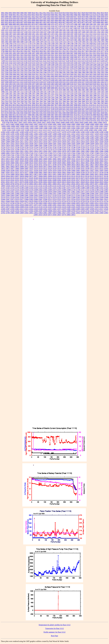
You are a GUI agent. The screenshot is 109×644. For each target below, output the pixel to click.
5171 (94, 63)
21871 (82, 192)
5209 (2, 67)
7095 (106, 90)
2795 (94, 49)
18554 (40, 163)
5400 (14, 74)
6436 (48, 84)
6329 (29, 82)
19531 (17, 172)
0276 (98, 15)
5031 (52, 55)
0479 (83, 17)
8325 (87, 111)
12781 (64, 149)
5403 (25, 74)
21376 (12, 188)
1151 (90, 26)
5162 (60, 63)
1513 (91, 34)
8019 (14, 105)
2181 (22, 47)
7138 (33, 92)
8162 (60, 107)
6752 (71, 86)
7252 (102, 93)
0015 (52, 13)
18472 (22, 163)
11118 (54, 130)
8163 (64, 107)
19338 (36, 170)
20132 (82, 176)
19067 (106, 167)
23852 (36, 213)
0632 (83, 18)
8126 (106, 105)
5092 (52, 59)
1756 (68, 42)
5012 (91, 53)
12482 (87, 138)
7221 (83, 93)
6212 (87, 78)
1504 (68, 34)
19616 (54, 172)
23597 (40, 211)
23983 (106, 213)
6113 (56, 78)
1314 (87, 30)
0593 (71, 18)
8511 (79, 115)
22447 (8, 199)
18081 (50, 159)
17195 (64, 153)
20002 (92, 174)
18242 (8, 161)
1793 (83, 43)
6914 (60, 88)
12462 (26, 138)
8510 (75, 115)
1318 (102, 30)
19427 (92, 170)
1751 (48, 42)
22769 (17, 203)
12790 (101, 149)
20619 (64, 182)
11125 (67, 130)
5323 (94, 70)
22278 (54, 197)
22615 (106, 199)
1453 (41, 34)
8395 (52, 113)
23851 (31, 213)
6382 (6, 84)
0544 (6, 18)
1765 (102, 42)
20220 (45, 178)
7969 (94, 103)
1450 (29, 34)
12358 (86, 130)
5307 (41, 70)
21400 (26, 188)
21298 (92, 186)
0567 (25, 18)
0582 (48, 18)
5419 (68, 74)
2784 (56, 49)
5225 (60, 67)
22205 (92, 195)
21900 (17, 193)
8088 (75, 105)
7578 (18, 99)
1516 (102, 34)
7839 (48, 103)
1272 (29, 30)
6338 (48, 82)
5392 (98, 72)
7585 (25, 99)
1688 (102, 40)
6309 (10, 82)
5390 (91, 72)
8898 (10, 117)
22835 (64, 203)
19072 (3, 168)
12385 (97, 132)
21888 (3, 193)
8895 (2, 117)
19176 (73, 168)
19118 (40, 168)
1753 (56, 42)
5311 (56, 70)
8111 (87, 105)
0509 (102, 17)
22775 (26, 203)
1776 (22, 43)
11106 (18, 130)
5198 (87, 65)
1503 (64, 34)
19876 (40, 174)
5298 (6, 70)
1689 (106, 40)
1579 (18, 38)
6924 (98, 88)
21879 (97, 192)
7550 (68, 97)
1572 (98, 36)
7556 (79, 97)
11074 (18, 128)
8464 (2, 115)
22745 (97, 201)
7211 (52, 93)
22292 (68, 197)
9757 (83, 120)
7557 (83, 97)
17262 (73, 153)
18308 (36, 161)
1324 (14, 32)
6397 (33, 84)
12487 (106, 138)
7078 (56, 90)
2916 (79, 51)
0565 (18, 18)
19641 (64, 172)
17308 (97, 153)
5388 (83, 72)
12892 (8, 153)
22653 (17, 201)
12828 (54, 151)
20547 (101, 180)
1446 (18, 34)
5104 (91, 59)
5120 (37, 61)
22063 (12, 195)
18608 (68, 163)
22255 (31, 197)
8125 (102, 105)
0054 (29, 15)
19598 (36, 172)
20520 (68, 180)
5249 (45, 68)
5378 (56, 72)
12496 (12, 140)
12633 (17, 143)
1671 (45, 40)
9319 (79, 118)
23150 (45, 207)
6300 (83, 80)
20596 (40, 182)
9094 (56, 117)
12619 (59, 142)
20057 (17, 176)
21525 (8, 190)
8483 (41, 115)
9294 (25, 118)
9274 (2, 118)
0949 (25, 24)
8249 (45, 111)
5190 (56, 65)
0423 (37, 17)
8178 (106, 107)
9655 (22, 120)
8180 (6, 109)
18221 (106, 159)
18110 (78, 159)
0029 (87, 13)
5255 (64, 68)
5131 (75, 61)
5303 (25, 70)
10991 (101, 124)
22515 (50, 199)
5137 (98, 61)
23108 (31, 207)
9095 (60, 117)
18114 (82, 159)
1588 (52, 38)
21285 (73, 186)
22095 (36, 195)
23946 (87, 213)
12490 (3, 140)
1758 (75, 42)
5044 (94, 55)
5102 (83, 59)
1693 (10, 42)
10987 (82, 124)
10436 (39, 122)
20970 (92, 184)
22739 (82, 201)
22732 (78, 201)
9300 (33, 118)
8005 (106, 103)
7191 (48, 93)
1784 (52, 43)
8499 (68, 115)
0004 (14, 13)
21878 (92, 192)
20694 (8, 184)
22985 (50, 205)
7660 (64, 101)
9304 (48, 118)
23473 (59, 209)
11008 (41, 126)
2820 (41, 51)
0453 (48, 17)
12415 (82, 134)
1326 (18, 32)
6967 (2, 90)
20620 (68, 182)
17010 (12, 153)
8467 (6, 115)
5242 (18, 68)
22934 (3, 205)
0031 (94, 13)
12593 (92, 140)
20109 (64, 176)
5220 (41, 67)
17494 (87, 155)
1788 (68, 43)
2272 (71, 47)
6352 (64, 82)
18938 (40, 167)
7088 (91, 90)
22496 (36, 199)
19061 (87, 167)
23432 (31, 209)
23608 (50, 211)
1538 (56, 36)
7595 (48, 99)
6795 (106, 86)
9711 (48, 120)
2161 (56, 45)
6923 (94, 88)
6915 (64, 88)
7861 (68, 103)
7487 (29, 97)
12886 (101, 151)
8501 (71, 115)
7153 (64, 92)
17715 (45, 157)
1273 (33, 30)
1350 (91, 32)
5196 (79, 65)
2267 (52, 47)
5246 (33, 68)
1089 (87, 24)
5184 (37, 65)
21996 (92, 193)
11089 (50, 128)
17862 (68, 157)
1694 (14, 42)
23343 (97, 207)
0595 (79, 18)
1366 (6, 34)
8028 (22, 105)
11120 (58, 130)
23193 (59, 207)
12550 (54, 140)
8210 (94, 109)
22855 (78, 203)
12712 (82, 145)
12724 (3, 147)
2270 (64, 47)
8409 (71, 113)
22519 (54, 199)
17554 (8, 157)
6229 (22, 80)
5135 (90, 61)
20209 (40, 178)
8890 (106, 115)
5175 (2, 65)
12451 (82, 136)
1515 (98, 34)
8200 (60, 109)
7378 (56, 95)
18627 (73, 163)
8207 (83, 109)
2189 (41, 47)
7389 (71, 95)
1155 (105, 26)
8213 (106, 109)
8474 (18, 115)
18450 (8, 163)
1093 (102, 24)
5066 (64, 57)
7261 (18, 95)
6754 (79, 86)
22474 (17, 199)
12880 (73, 151)
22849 (73, 203)
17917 (82, 157)
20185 (31, 178)
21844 (54, 192)
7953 (83, 103)
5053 (22, 57)
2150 (18, 45)
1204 (105, 28)
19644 (68, 172)
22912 (97, 203)
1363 (102, 32)
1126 (52, 26)
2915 (75, 51)
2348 (33, 49)
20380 (40, 180)
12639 (45, 143)
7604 (79, 99)
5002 (52, 53)
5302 (22, 70)
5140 (2, 63)
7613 (2, 101)
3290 (45, 53)
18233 (3, 161)
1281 (64, 30)
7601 (71, 99)
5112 (10, 61)
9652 (18, 120)
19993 (78, 174)
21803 (106, 190)
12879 (68, 151)
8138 (18, 107)
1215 (6, 30)
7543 (52, 97)
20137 (101, 176)
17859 (64, 157)
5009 (79, 53)
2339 (106, 47)
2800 (6, 51)
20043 (3, 176)
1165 (37, 28)
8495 (56, 115)
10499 (40, 124)
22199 (87, 195)
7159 (87, 92)
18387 (92, 161)
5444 (6, 76)
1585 (41, 38)
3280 (6, 53)
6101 (45, 78)
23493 (82, 209)
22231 (8, 197)
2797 (102, 49)
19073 (8, 168)
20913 (64, 184)
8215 (6, 111)
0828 (94, 20)
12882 (82, 151)
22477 (22, 199)
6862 (2, 88)
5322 (91, 70)
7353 (48, 95)
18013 (3, 159)
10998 (22, 126)
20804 (31, 184)
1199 (86, 28)
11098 (87, 128)
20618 (59, 182)
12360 (91, 130)
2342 (10, 49)
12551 (59, 140)
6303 (94, 80)
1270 (22, 30)
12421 (3, 136)
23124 (36, 207)
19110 (36, 168)
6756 (87, 86)
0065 (71, 15)
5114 (18, 61)
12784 (78, 149)
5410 (33, 74)
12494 (8, 140)
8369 (98, 111)
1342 (64, 32)
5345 (41, 72)
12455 (101, 136)
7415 (102, 95)
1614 (56, 38)
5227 (68, 67)
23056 (92, 205)
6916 (68, 88)
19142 (59, 168)
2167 (79, 45)
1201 (94, 28)
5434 (106, 74)
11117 (49, 130)
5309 (48, 70)
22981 (45, 205)
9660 (33, 120)
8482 (37, 115)
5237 (106, 67)
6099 (41, 78)
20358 (26, 180)
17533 (97, 155)
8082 (64, 105)
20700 (12, 184)
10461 (91, 122)
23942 (78, 213)
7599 (64, 99)
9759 (91, 120)
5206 (98, 65)
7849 (56, 103)
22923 (106, 203)
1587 (48, 38)
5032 (56, 55)
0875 (83, 22)
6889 (52, 88)
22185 (78, 195)
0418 (18, 17)
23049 (78, 205)
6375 (106, 82)
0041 (14, 15)
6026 (106, 76)
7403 (87, 95)
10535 (45, 124)
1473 (52, 34)
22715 (50, 201)
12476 (59, 138)
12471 (40, 138)
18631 (78, 163)
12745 (64, 147)
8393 (45, 113)
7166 (106, 92)
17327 (106, 153)
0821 (75, 20)
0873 (75, 22)
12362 (100, 130)
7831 (41, 103)
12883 (87, 151)
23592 (31, 211)
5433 (102, 74)
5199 (91, 65)
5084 (22, 59)
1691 (2, 42)
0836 (18, 22)
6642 (29, 86)
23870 (54, 213)
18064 (36, 159)
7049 (25, 90)
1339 (52, 32)
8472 (14, 115)
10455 (72, 122)
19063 (92, 167)
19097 (26, 168)
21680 (64, 190)
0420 (25, 17)
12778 (50, 149)
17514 (92, 155)
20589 (31, 182)
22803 (40, 203)
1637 (18, 40)
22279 (59, 197)
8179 (2, 109)
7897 (71, 103)
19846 (26, 174)
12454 (97, 136)
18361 (68, 161)
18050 (26, 159)
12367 (17, 132)
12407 (50, 134)
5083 (18, 59)
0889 (14, 24)
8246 (41, 111)
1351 (94, 32)
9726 (52, 120)
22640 (8, 201)
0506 (91, 17)
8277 (64, 111)
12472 (45, 138)
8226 (25, 111)
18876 (17, 167)
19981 (73, 174)
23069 (101, 205)
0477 (75, 17)
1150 (86, 26)
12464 (31, 138)
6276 (37, 80)
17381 (26, 155)
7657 (60, 101)
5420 (71, 74)
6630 (94, 84)
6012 (71, 76)
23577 (26, 211)
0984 (41, 24)
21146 (45, 186)
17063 (17, 153)
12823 (31, 151)
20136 (96, 176)
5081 (10, 59)
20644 (97, 182)
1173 (67, 28)
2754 (41, 49)
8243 (37, 111)
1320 (106, 30)
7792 (29, 103)
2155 (37, 45)
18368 (73, 161)
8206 (79, 109)
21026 (8, 186)
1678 (68, 40)
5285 (98, 68)
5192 (64, 65)
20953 (82, 184)
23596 (36, 211)
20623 (73, 182)
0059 (48, 15)
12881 (78, 151)
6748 (56, 86)
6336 (41, 82)
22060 (8, 195)
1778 (29, 43)
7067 (41, 90)
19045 (78, 167)
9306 (56, 118)
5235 (98, 67)
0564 (14, 18)
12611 (22, 142)
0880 (98, 22)
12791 (106, 149)
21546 (22, 190)
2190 (45, 47)
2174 (106, 45)
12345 (77, 130)
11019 (64, 126)
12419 (101, 134)
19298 (12, 170)
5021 (18, 55)
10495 (31, 124)
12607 (3, 142)
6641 (25, 86)
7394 (75, 95)
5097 (68, 59)
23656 (64, 211)
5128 (67, 61)
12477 (64, 138)
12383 (87, 132)
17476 (82, 155)
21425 (36, 188)
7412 (98, 95)
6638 (14, 86)
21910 (31, 193)
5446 (14, 76)
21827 (31, 192)
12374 (50, 132)
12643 (64, 143)
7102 (10, 92)
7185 (25, 93)
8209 (91, 109)
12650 (97, 143)
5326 (106, 70)
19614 (50, 172)
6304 (98, 80)
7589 (37, 99)
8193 (37, 109)
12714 (87, 145)
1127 (56, 26)
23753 (101, 211)
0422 (33, 17)
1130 (67, 26)
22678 (31, 201)
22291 (64, 197)
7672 (91, 101)
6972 (14, 90)
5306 (37, 70)
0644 (106, 18)
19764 (8, 174)
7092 (102, 90)
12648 (87, 143)
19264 (106, 168)
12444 (50, 136)
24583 (54, 215)
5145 (22, 63)
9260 (94, 117)
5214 (22, 67)
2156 (41, 45)
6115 (60, 78)
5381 (64, 72)
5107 (102, 59)
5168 (83, 63)
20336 (8, 180)
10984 (68, 124)
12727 (12, 147)
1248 (14, 30)
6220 (98, 78)
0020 (68, 13)
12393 (8, 134)
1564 (68, 36)
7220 (79, 93)
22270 (45, 197)
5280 (79, 68)
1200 (90, 28)
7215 (68, 93)
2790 (79, 49)
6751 (68, 86)
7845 (52, 103)
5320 (83, 70)
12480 (78, 138)
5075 (94, 57)
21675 (59, 190)
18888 (22, 167)
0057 (41, 15)
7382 (64, 95)
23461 (54, 209)
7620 (22, 101)
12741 (50, 147)
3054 (91, 51)
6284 (68, 80)
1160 (18, 28)
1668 (33, 40)
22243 (22, 197)
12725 (8, 147)
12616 (45, 142)
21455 (54, 188)
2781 (45, 49)
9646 (10, 120)
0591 (64, 18)
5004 (60, 53)
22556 (82, 199)
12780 (59, 149)
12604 (97, 140)
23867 (50, 213)
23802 (12, 213)
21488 (82, 188)
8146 (41, 107)
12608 (8, 142)
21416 (31, 188)
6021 (87, 76)
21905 (26, 193)
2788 (71, 49)
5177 (10, 65)
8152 (52, 107)
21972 (68, 193)
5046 (102, 55)
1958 (91, 43)
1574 (106, 36)
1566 (75, 36)
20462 (50, 180)
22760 (12, 203)
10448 (62, 122)
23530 (3, 211)
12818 (8, 151)
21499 (97, 188)
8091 (79, 105)
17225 (68, 153)
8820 (98, 115)
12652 (106, 143)
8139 (22, 107)
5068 (71, 57)
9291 (18, 118)
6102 (49, 78)
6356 (79, 82)
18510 (31, 163)
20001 (87, 174)
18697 (3, 165)
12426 (17, 136)
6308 (6, 82)
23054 (87, 205)
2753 (37, 49)
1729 (25, 42)
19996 (82, 174)
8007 (3, 105)
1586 (45, 38)
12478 (68, 138)
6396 (29, 84)
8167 (79, 107)
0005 (18, 13)
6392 (18, 84)
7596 (52, 99)
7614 (6, 101)
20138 (106, 176)
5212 (14, 67)
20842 (45, 184)
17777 (59, 157)
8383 (22, 113)
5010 (83, 53)
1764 (98, 42)
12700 (50, 145)
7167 (2, 93)
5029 (45, 55)
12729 (22, 147)
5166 (75, 63)
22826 (54, 203)
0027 (79, 13)
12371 (36, 132)
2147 (6, 45)
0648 (10, 20)
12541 (31, 140)
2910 (56, 51)
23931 (68, 213)
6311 (18, 82)
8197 (48, 109)
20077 (36, 176)
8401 (60, 113)
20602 (45, 182)
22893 (92, 203)
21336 (106, 186)
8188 (25, 109)
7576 (14, 99)
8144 (33, 107)
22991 (54, 205)
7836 (45, 103)
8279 (68, 111)
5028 (41, 55)
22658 (22, 201)
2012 (94, 43)
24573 (50, 215)
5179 (18, 65)
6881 (25, 88)
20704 (17, 184)
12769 (22, 149)
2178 (10, 47)
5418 (64, 74)
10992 (106, 124)
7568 (106, 97)
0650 (18, 20)
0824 (87, 20)
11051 (73, 126)
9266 (106, 117)
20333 (3, 180)
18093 (59, 159)
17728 (50, 157)
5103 (87, 59)
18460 (12, 163)
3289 (41, 53)
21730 (78, 190)
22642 (12, 201)
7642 (41, 101)
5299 (10, 70)
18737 (22, 165)
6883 (33, 88)
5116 (25, 61)
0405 (2, 17)
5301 (18, 70)
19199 (87, 168)
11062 (101, 126)
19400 (73, 170)
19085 (17, 168)
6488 (68, 84)
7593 (41, 99)
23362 (106, 207)
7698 (2, 103)
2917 (83, 51)
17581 (12, 157)
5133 (83, 61)
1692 (6, 42)
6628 (87, 84)
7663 (71, 101)
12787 (92, 149)
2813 (14, 51)
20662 (106, 182)
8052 (37, 105)
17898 (78, 157)
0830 (102, 20)
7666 (79, 101)
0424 (41, 17)
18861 (3, 167)
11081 (27, 128)
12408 (54, 134)
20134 (87, 176)
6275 (33, 80)
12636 (31, 143)
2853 (48, 51)
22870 (82, 203)
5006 (68, 53)
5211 (10, 67)
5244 (25, 68)
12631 (8, 143)
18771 (50, 165)
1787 (64, 43)
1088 (83, 24)
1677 (64, 40)
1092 (98, 24)
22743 (92, 201)
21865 (78, 192)
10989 (92, 124)
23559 (22, 211)
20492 (59, 180)
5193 (68, 65)
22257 (36, 197)
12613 (31, 142)
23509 (92, 209)
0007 (25, 13)
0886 (2, 24)
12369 (26, 132)
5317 (71, 70)
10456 (77, 122)
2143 (98, 43)
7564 (98, 97)
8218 (18, 111)
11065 (4, 128)
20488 (54, 180)
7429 (10, 97)
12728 (17, 147)
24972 (73, 215)
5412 (41, 74)
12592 (87, 140)
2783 (52, 49)
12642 (59, 143)
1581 (25, 38)
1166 (41, 28)
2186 (29, 47)
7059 (33, 90)
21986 (87, 193)
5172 (98, 63)
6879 (22, 88)
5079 (2, 59)
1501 (56, 34)
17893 (73, 157)
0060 (52, 15)
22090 (31, 195)
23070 (106, 205)
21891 (12, 193)
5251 (52, 68)
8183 (14, 109)
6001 (48, 76)
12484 (97, 138)
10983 (64, 124)
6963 (106, 88)
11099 (91, 128)
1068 (48, 24)
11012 (45, 126)
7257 (6, 95)
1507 (71, 34)
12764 (8, 149)
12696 (45, 145)
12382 (82, 132)
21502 (106, 188)
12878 (64, 151)
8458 (102, 113)
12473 (50, 138)
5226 (64, 67)
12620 (64, 142)
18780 (54, 165)
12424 (12, 136)
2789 (75, 49)
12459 (12, 138)
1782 (45, 43)
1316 (94, 30)
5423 (83, 74)
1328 (25, 32)
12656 (17, 145)
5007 (71, 53)
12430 (31, 136)
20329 (106, 178)
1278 (52, 30)
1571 (94, 36)
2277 (91, 47)
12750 (82, 147)
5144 (18, 63)
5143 (14, 63)
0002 (6, 13)
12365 (8, 132)
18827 (92, 165)
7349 (41, 95)
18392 (97, 161)
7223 (91, 93)
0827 (91, 20)
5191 (60, 65)
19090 (22, 168)
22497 (40, 199)
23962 (97, 213)
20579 (22, 182)
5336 (33, 72)
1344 (68, 32)
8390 (33, 113)
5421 (75, 74)
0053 (25, 15)
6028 (6, 78)
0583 (52, 18)
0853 (48, 22)
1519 (6, 36)
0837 (22, 22)
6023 (94, 76)
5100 (75, 59)
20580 (26, 182)
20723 (22, 184)
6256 (29, 80)
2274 (79, 47)
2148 (10, 45)
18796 (64, 165)
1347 (79, 32)
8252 (48, 111)
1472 (48, 34)
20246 (64, 178)
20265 (73, 178)
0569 (33, 18)
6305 (102, 80)
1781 (41, 43)
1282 (68, 30)
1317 (98, 30)
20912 (59, 184)
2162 (60, 45)
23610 (54, 211)
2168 (83, 45)
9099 (68, 117)
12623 (78, 142)
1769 (10, 43)
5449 (25, 76)
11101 (101, 128)
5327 (2, 72)
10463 (95, 122)
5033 (60, 55)
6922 (91, 88)
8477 (25, 115)
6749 (60, 86)
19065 (97, 167)
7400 (83, 95)
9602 (87, 118)
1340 (56, 32)
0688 (33, 20)
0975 (37, 24)
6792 (94, 86)
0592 (68, 18)
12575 (82, 140)
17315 (101, 153)
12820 (17, 151)
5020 (14, 55)
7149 (48, 92)
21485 (78, 188)
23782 (3, 213)
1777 (25, 43)
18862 (8, 167)
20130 (78, 176)
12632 (12, 143)
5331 (18, 72)
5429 (98, 74)
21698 (68, 190)
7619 (18, 101)
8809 (94, 115)
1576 (6, 38)
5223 (52, 67)
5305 (33, 70)
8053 (41, 105)
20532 (87, 180)
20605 (54, 182)
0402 (102, 15)
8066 (49, 105)
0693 (52, 20)
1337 (45, 32)
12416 (87, 134)
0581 (45, 18)
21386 (22, 188)
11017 (55, 126)
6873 (10, 88)
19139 (54, 168)
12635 (26, 143)
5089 (41, 59)
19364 (59, 170)
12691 (40, 145)
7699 (6, 103)
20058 (22, 176)
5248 (41, 68)
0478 (79, 17)
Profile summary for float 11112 (54, 632)
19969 (59, 174)
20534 (92, 180)
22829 (59, 203)
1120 (29, 26)
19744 (101, 172)
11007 (36, 126)
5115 (22, 61)
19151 (64, 168)
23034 (68, 205)
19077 (12, 168)
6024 (98, 76)
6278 (45, 80)
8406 (64, 113)
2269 (60, 47)
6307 (2, 82)
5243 (22, 68)
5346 (45, 72)
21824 (26, 192)
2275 (83, 47)
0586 (56, 18)
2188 (37, 47)
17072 (22, 153)
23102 (26, 207)
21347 (3, 188)
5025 (29, 55)
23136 (40, 207)
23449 (40, 209)
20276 (87, 178)
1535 (45, 36)
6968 (6, 90)
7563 (94, 97)
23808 (17, 213)
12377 (59, 132)
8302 (83, 111)
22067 (17, 195)
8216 (10, 111)
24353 (40, 215)
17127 (36, 153)
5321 (87, 70)
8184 (18, 109)
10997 (17, 126)
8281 (71, 111)
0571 (41, 18)
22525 (59, 199)
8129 (6, 107)
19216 (96, 168)
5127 (63, 61)
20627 (78, 182)
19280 (3, 170)
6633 (106, 84)
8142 (25, 107)
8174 (94, 107)
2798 (106, 49)
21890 (8, 193)
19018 (68, 167)
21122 (31, 186)
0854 (52, 22)
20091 (45, 176)
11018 (59, 126)
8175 (98, 107)
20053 (12, 176)
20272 (82, 178)
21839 (50, 192)
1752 (52, 42)
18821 (82, 165)
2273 (75, 47)
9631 (94, 118)
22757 (8, 203)
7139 (37, 92)
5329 (10, 72)
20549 (106, 180)
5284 (94, 68)
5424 (87, 74)
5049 (6, 57)
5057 (33, 57)
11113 (45, 130)
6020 (83, 76)
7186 (29, 93)
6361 (98, 82)
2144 (102, 43)
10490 (22, 124)
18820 (78, 165)
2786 (64, 49)
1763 (94, 42)
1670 (41, 40)
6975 (18, 90)
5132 (79, 61)
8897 (6, 117)
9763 (102, 120)
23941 (73, 213)
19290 (8, 170)
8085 (68, 105)
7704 (14, 103)
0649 (14, 20)
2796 (98, 49)
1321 (2, 32)
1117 (18, 26)
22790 (36, 203)
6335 (37, 82)
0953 (29, 24)
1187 (71, 28)
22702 (40, 201)
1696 (22, 42)
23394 (12, 209)
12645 (73, 143)
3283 (18, 53)
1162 (26, 28)
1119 (26, 26)
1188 (75, 28)
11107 (22, 130)
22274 (50, 197)
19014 (59, 167)
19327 (31, 170)
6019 (79, 76)
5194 (71, 65)
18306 (31, 161)
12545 (45, 140)
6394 (25, 84)
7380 (60, 95)
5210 (6, 67)
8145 (37, 107)
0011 (37, 13)
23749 (97, 211)
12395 (12, 134)
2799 (2, 51)
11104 (9, 130)
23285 (73, 207)
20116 (73, 176)
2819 (37, 51)
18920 (31, 167)
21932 (40, 193)
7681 (98, 101)
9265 (102, 117)
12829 (59, 151)
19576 (22, 172)
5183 (33, 65)
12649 (92, 143)
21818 (22, 192)
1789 (71, 43)
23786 (8, 213)
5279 (75, 68)
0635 (87, 18)
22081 (26, 195)
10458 (81, 122)
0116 (91, 15)
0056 (37, 15)
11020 (68, 126)
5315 (64, 70)
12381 (78, 132)
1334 (33, 32)
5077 (102, 57)
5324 (98, 70)
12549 (50, 140)
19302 (17, 170)
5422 (79, 74)
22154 (59, 195)
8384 (25, 113)
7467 (25, 97)
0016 (56, 13)
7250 (94, 93)
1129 (63, 26)
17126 (31, 153)
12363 (105, 130)
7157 (79, 92)
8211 (98, 109)
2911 (60, 51)
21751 (82, 190)
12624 (82, 142)
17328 (3, 155)
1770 (14, 43)
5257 (68, 68)
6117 (64, 78)
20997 (3, 186)
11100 (96, 128)
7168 (6, 93)
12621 (68, 142)
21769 (92, 190)
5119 (33, 61)
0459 (71, 17)
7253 (106, 93)
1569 (87, 36)
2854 (52, 51)
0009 (29, 13)
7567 (102, 97)
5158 (45, 63)
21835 (40, 192)
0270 (94, 15)
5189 (52, 65)
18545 (36, 163)
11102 (105, 128)
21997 (97, 193)
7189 (41, 93)
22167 (64, 195)
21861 (73, 192)
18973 (45, 167)
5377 (52, 72)
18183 (101, 159)
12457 (3, 138)
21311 (101, 186)
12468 (36, 138)
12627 (97, 142)
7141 (45, 92)
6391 (14, 84)
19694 (78, 172)
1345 (71, 32)
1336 (41, 32)
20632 (87, 182)
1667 (29, 40)
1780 (37, 43)
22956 (17, 205)
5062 (48, 57)
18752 (31, 165)
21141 (36, 186)
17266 (78, 153)
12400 (26, 134)
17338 (8, 155)
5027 (37, 55)
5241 (14, 68)
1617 (68, 38)
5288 (106, 68)
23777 (106, 211)
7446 (18, 97)
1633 (6, 40)
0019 (64, 13)
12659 (31, 145)
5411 (37, 74)
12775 (40, 149)
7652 (56, 101)
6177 (79, 78)
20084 (40, 176)
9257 (91, 117)
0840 (29, 22)
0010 (33, 13)
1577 (10, 38)
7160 (91, 92)
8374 (106, 111)
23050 (82, 205)
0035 (2, 15)
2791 (83, 49)
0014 (48, 13)
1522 (18, 36)
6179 (83, 78)
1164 (33, 28)
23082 (12, 207)
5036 (71, 55)
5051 (14, 57)
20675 (3, 184)
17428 (50, 155)
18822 (87, 165)
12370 (31, 132)
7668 (83, 101)
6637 (10, 86)
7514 (37, 97)
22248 (26, 197)
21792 (101, 190)
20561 (3, 182)
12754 (97, 147)
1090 (91, 24)
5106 (98, 59)
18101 (73, 159)
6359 (91, 82)
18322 (50, 161)
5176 (6, 65)
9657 (25, 120)
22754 (106, 201)
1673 (52, 40)
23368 (3, 209)
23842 (26, 213)
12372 (40, 132)
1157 (7, 28)
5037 (75, 55)
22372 (82, 197)
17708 (40, 157)
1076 (60, 24)
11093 (68, 128)
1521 (14, 36)
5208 (106, 65)
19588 (31, 172)
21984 (82, 193)
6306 (106, 80)
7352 (45, 95)
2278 (94, 47)
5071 (79, 57)
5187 (45, 65)
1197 (78, 28)
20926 (73, 184)
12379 (68, 132)
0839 (25, 22)
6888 (48, 88)
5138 (102, 61)
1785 (56, 43)
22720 (54, 201)
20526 (73, 180)
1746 (29, 42)
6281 (56, 80)
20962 (87, 184)
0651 (22, 20)
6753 (75, 86)
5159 (48, 63)
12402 (36, 134)
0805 (60, 20)
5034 (64, 55)
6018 (75, 76)
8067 (52, 105)
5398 (6, 74)
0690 (41, 20)
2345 (22, 49)
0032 (98, 13)
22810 (50, 203)
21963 (64, 193)
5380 (60, 72)
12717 (97, 145)
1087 (79, 24)
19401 (78, 170)
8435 (79, 113)
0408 (14, 17)
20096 (50, 176)
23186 (54, 207)
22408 (92, 197)
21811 (12, 192)
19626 (59, 172)
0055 (33, 15)
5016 (106, 53)
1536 (48, 36)
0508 (98, 17)
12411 (68, 134)
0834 (10, 22)
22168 (68, 195)
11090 (54, 128)
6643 (33, 86)
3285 (25, 53)
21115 (26, 186)
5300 (14, 70)
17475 (78, 155)
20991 (106, 184)
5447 (18, 76)
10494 (26, 124)
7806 (33, 103)
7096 (3, 92)
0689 (37, 20)
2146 (2, 45)
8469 (10, 115)
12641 (54, 143)
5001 (48, 53)
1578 (14, 38)
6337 (45, 82)
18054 (31, 159)
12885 (97, 151)
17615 (26, 157)
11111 (36, 130)
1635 (14, 40)
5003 (56, 53)
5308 (45, 70)
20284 (92, 178)
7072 (45, 90)
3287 (33, 53)
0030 (91, 13)
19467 (3, 172)
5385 (75, 72)
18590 (54, 163)
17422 (45, 155)
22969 (26, 205)
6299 (79, 80)
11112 (40, 130)
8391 (37, 113)
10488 (17, 124)
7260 (14, 95)
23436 (36, 209)
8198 (52, 109)
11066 (8, 128)
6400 (37, 84)
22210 (97, 195)
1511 (83, 34)
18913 (26, 167)
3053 (87, 51)
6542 (79, 84)
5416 (56, 74)
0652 (25, 20)
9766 (7, 122)
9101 (71, 117)
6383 (10, 84)
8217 (14, 111)
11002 (27, 126)
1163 (30, 28)
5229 (75, 67)
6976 (22, 90)
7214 (64, 93)
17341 (12, 155)
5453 (41, 76)
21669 (50, 190)
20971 (97, 184)
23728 (82, 211)
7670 (87, 101)
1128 (60, 26)
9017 (29, 117)
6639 (18, 86)
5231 (83, 67)
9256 (87, 117)
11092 (64, 128)
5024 (25, 55)
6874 (14, 88)
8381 (14, 113)
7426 (6, 97)
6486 (64, 84)
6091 (10, 78)
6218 (91, 78)
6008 (60, 76)
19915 (50, 174)
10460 (86, 122)
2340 (2, 49)
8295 (79, 111)
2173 (102, 45)
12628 (101, 142)
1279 (56, 30)
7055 (29, 90)
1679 (71, 40)
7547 (60, 97)
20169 (22, 178)
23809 (22, 213)
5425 (91, 74)
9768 (11, 122)
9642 (2, 120)
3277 (102, 51)
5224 (56, 67)
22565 (87, 199)
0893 (18, 24)
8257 (60, 111)
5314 (60, 70)
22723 (59, 201)
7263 (25, 95)
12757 (106, 147)
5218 (37, 67)
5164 (68, 63)
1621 (79, 38)
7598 (60, 99)
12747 (68, 147)
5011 (87, 53)
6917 (71, 88)
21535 (17, 190)
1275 (41, 30)
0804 (56, 20)
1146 (71, 26)
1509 (75, 34)
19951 (54, 174)
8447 (91, 113)
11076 (22, 128)
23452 (45, 209)
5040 (87, 55)
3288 (37, 53)
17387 (31, 155)
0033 (102, 13)
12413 (78, 134)
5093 (56, 59)
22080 (22, 195)
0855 (56, 22)
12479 (73, 138)
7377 (52, 95)
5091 (48, 59)
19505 (8, 172)
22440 (106, 197)
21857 (68, 192)
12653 (3, 145)
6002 (52, 76)
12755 (101, 147)
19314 (22, 170)
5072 (83, 57)
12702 (59, 145)
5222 (48, 67)
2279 (98, 47)
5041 (91, 55)
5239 (6, 68)
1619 (75, 38)
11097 (82, 128)
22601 (101, 199)
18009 (106, 157)
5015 (102, 53)
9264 (98, 117)
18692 (106, 163)
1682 (79, 40)
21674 (54, 190)
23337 (92, 207)
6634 (2, 86)
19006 (54, 167)
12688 (36, 145)
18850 (101, 165)
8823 (102, 115)
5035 (68, 55)
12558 (68, 140)
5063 (52, 57)
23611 (59, 211)
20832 (36, 184)
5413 (45, 74)
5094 (60, 59)
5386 (79, 72)
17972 (101, 157)
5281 (83, 68)
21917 (36, 193)
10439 (48, 122)
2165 (71, 45)
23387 (8, 209)
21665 (45, 190)
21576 (31, 190)
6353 (68, 82)
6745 (45, 86)
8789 (87, 115)
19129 (50, 168)
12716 (92, 145)
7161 (94, 92)
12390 (3, 134)
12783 (73, 149)
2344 (18, 49)
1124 (45, 26)
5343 (37, 72)
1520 (10, 36)
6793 (98, 86)
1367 (10, 34)
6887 (45, 88)
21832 (36, 192)
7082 (71, 90)
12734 (36, 147)
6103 (52, 78)
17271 (87, 153)
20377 (36, 180)
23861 (45, 213)
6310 (14, 82)
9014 (25, 117)
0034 (106, 13)
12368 (22, 132)
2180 (18, 47)
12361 (95, 130)
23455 (50, 209)
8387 (29, 113)
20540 (97, 180)
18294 (22, 161)
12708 (68, 145)
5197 (83, 65)
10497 (36, 124)
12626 (92, 142)
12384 (92, 132)
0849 (37, 22)
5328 (6, 72)
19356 (50, 170)
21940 (50, 193)
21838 (45, 192)
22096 (40, 195)
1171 (60, 28)
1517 (106, 34)
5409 (29, 74)
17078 (26, 153)
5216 (29, 67)
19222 (101, 168)
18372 (78, 161)
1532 (37, 36)
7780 (22, 103)
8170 (83, 107)
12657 (22, 145)
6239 (25, 80)
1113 (3, 26)
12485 (101, 138)
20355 (22, 180)
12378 (64, 132)
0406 (6, 17)
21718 (73, 190)
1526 (33, 36)
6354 (71, 82)
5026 (33, 55)
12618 (54, 142)
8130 (10, 107)
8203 (68, 109)
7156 (75, 92)
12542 (36, 140)
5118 (29, 61)
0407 (10, 17)
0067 (79, 15)
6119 (67, 78)
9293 (22, 118)
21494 (92, 188)
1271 (25, 30)
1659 (25, 40)
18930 (36, 167)
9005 (22, 117)
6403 (45, 84)
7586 (29, 99)
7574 (10, 99)
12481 (82, 138)
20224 (50, 178)
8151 (48, 107)
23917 (64, 213)
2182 (25, 47)
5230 (79, 67)
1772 (18, 43)
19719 (92, 172)
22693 (36, 201)
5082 (14, 59)
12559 (73, 140)
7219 (75, 93)
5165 (71, 63)
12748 (73, 147)
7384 (68, 95)
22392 (87, 197)
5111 (7, 61)
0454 (52, 17)
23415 (26, 209)
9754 (75, 120)
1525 (29, 36)
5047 (106, 55)
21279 (68, 186)
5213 (18, 67)
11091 (59, 128)
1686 (94, 40)
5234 (94, 67)
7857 (64, 103)
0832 (2, 22)
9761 (94, 120)
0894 (22, 24)
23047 (73, 205)
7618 (14, 101)
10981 (54, 124)
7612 (106, 99)
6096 (29, 78)
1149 (82, 26)
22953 (12, 205)
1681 (75, 40)
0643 (102, 18)
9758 (87, 120)
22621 (3, 201)
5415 (52, 74)
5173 (102, 63)
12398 (22, 134)
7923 (75, 103)
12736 (40, 147)
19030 (73, 167)
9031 (41, 117)
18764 (45, 165)
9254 (83, 117)
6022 (91, 76)
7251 (98, 93)
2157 (45, 45)
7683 (102, 101)
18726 (17, 165)
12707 (64, 145)
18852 (106, 165)
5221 (45, 67)
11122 (63, 130)
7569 (2, 99)
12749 (78, 147)
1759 (79, 42)
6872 (6, 88)
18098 (69, 159)
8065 (45, 105)
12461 (22, 138)
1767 (2, 43)
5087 (33, 59)
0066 (75, 15)
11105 (13, 130)
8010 (10, 105)
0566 (22, 18)
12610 (17, 142)
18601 (64, 163)
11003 (31, 126)
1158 (11, 28)
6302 (91, 80)
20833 (40, 184)
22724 (64, 201)
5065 (60, 57)
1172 (63, 28)
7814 (37, 103)
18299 (26, 161)
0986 (45, 24)
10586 (50, 124)
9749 (64, 120)
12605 (101, 140)
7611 (102, 99)
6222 (102, 78)
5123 (48, 61)
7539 (48, 97)
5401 (18, 74)
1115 (11, 26)
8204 (71, 109)
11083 (31, 128)
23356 (101, 207)
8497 (60, 115)
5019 (10, 55)
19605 (45, 172)
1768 (6, 43)
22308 (73, 197)
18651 (87, 163)
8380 (10, 113)
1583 (33, 38)
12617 (50, 142)
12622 (73, 142)
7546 (56, 97)
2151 (22, 45)
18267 (12, 161)
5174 (106, 63)
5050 (10, 57)
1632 (2, 40)
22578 (92, 199)
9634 (102, 118)
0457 (64, 17)
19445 (106, 170)
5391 (94, 72)
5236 (102, 67)
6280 (52, 80)
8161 (56, 107)
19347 (45, 170)
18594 (59, 163)
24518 (45, 215)
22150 (54, 195)
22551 (68, 199)
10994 (3, 126)
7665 (75, 101)
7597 (56, 99)
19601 (40, 172)
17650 (31, 157)
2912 (64, 51)
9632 (98, 118)
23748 (92, 211)
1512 (87, 34)
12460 (17, 138)
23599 (45, 211)
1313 (83, 30)
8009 (6, 105)
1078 (68, 24)
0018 (60, 13)
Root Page (54, 636)
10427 (16, 122)
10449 (67, 122)
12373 (45, 132)
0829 (98, 20)
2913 (68, 51)
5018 (6, 55)
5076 (98, 57)
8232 (29, 111)
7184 (22, 93)
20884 (54, 184)
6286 (75, 80)
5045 (98, 55)
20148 (8, 178)
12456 (106, 136)
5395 (102, 72)
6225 (6, 80)
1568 (83, 36)
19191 (82, 168)
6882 (29, 88)
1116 (15, 26)
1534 (41, 36)
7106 (14, 92)
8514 (83, 115)
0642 (98, 18)
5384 (71, 72)
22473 (12, 199)
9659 (29, 120)
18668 (97, 163)
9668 (45, 120)
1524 (25, 36)
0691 (45, 20)
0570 (37, 18)
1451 (33, 34)
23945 (82, 213)
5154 (29, 63)
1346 (75, 32)
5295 (2, 70)
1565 (71, 36)
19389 (68, 170)
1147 (75, 26)
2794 (91, 49)
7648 (48, 101)
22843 (68, 203)
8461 (106, 113)
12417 (92, 134)
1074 (52, 24)
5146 (25, 63)
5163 (64, 63)
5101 (79, 59)
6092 (14, 78)
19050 (82, 167)
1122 (37, 26)
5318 (75, 70)
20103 (54, 176)
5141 (6, 63)
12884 (92, 151)
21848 (64, 192)
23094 (17, 207)
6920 (83, 88)
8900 (18, 117)
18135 (87, 159)
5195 (75, 65)
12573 (78, 140)
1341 (60, 32)
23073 (8, 207)
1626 (98, 38)
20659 (101, 182)
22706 (45, 201)
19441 (97, 170)
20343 (12, 180)
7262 (22, 95)
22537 (64, 199)
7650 (52, 101)
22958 (22, 205)
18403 (101, 161)
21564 (26, 190)
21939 (45, 193)
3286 (29, 53)
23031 (64, 205)
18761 (40, 165)
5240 (10, 68)
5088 (37, 59)
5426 (94, 74)
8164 (68, 107)
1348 (83, 32)
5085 (25, 59)
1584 (37, 38)
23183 (50, 207)
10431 (20, 122)
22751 (101, 201)
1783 (48, 43)
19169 (68, 168)
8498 (64, 115)
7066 (37, 90)
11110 (31, 130)
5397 (2, 74)
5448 (22, 76)
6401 (41, 84)
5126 (60, 61)
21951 (54, 193)
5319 (79, 70)
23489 (78, 209)
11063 (105, 126)
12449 (73, 136)
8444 (87, 113)
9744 (60, 120)
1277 (48, 30)
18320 (40, 161)
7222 (87, 93)
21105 (22, 186)
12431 (36, 136)
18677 (101, 163)
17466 (73, 155)
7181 (10, 93)
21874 (87, 192)
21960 (59, 193)
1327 (22, 32)
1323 (10, 32)
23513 (97, 209)
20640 (92, 182)
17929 (87, 157)
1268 (18, 30)
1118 (22, 26)
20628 (82, 182)
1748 (37, 42)
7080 (64, 90)
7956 (87, 103)
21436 (45, 188)
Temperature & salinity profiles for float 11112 (54, 625)
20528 (82, 180)
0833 (6, 22)
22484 (26, 199)
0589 (60, 18)
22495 (31, 199)
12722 (101, 145)
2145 (106, 43)
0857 (64, 22)
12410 (64, 134)
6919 (79, 88)
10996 (13, 126)
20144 (3, 178)
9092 (52, 117)
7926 (79, 103)
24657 (59, 215)
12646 (78, 143)
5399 (10, 74)
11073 (13, 128)
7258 (10, 95)
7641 (37, 101)
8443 (83, 113)
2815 (22, 51)
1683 (83, 40)
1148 (78, 26)
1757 (71, 42)
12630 (3, 143)
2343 (14, 49)
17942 (92, 157)
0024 (71, 13)
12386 (101, 132)
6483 (52, 84)
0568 (29, 18)
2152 (25, 45)
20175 (26, 178)
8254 (56, 111)
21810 (8, 192)
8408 (68, 113)
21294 (87, 186)
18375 (82, 161)
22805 (45, 203)
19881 (45, 174)
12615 (40, 142)
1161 (22, 28)
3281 (10, 53)
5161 (56, 63)
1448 (22, 34)
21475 (68, 188)
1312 (79, 30)
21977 (78, 193)
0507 (94, 17)
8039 (26, 105)
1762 (91, 42)
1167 (45, 28)
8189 (29, 109)
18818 (73, 165)
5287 (102, 68)
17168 (50, 153)
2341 (6, 49)
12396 (17, 134)
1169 (52, 28)
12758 (3, 149)
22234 (12, 197)
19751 (3, 174)
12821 (22, 151)
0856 (60, 22)
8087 (72, 105)
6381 (2, 84)
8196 (45, 109)
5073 (87, 57)
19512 (12, 172)
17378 (22, 155)
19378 (64, 170)
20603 (50, 182)
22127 (50, 195)
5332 (22, 72)
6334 (33, 82)
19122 (45, 168)
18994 (50, 167)
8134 (14, 107)
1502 (60, 34)
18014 (8, 159)
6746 (48, 86)
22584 (97, 199)
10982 (59, 124)
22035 (101, 193)
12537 (22, 140)
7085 (83, 90)
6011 (68, 76)
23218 (64, 207)
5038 (79, 55)
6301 (87, 80)
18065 (40, 159)
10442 (53, 122)
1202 (98, 28)
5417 (60, 74)
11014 (50, 126)
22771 (22, 203)
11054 (82, 126)
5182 (29, 65)
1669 (37, 40)
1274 (37, 30)
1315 (91, 30)
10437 (44, 122)
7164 (98, 92)
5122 (44, 61)
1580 (22, 38)
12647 (82, 143)
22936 (8, 205)
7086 (87, 90)
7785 (25, 103)
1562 (60, 36)
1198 (82, 28)
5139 (106, 61)
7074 (48, 90)
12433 (40, 136)
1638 (22, 40)
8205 (75, 109)
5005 (64, 53)
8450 (94, 113)
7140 (41, 92)
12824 (36, 151)
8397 (56, 113)
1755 (64, 42)
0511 (2, 18)
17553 (3, 157)
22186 (82, 195)
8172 (87, 107)
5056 (29, 57)
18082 (54, 159)
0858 (68, 22)
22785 (31, 203)
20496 (64, 180)
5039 (83, 55)
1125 (48, 26)
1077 (64, 24)
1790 (75, 43)
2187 (33, 47)
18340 (59, 161)
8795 (91, 115)
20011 (97, 174)
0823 (83, 20)
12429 (26, 136)
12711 (78, 145)
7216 (71, 93)
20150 (12, 178)
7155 (71, 92)
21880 (101, 192)
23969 (101, 213)
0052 (22, 15)
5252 (56, 68)
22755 (3, 203)
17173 (54, 153)
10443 (58, 122)
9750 (68, 120)
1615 (60, 38)
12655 (12, 145)
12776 (45, 149)
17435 (59, 155)
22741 (87, 201)
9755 (79, 120)
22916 (101, 203)
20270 (78, 178)
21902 (22, 193)
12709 (73, 145)
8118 (91, 105)
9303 (45, 118)
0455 (56, 17)
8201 (64, 109)
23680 (68, 211)
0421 (29, 17)
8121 (94, 105)
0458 (68, 17)
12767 (12, 149)
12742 (54, 147)
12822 (26, 151)
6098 (37, 78)
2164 (68, 45)
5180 (22, 65)
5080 (6, 59)
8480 (29, 115)
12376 (54, 132)
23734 (87, 211)
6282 (60, 80)
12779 (54, 149)
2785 (60, 49)
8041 (29, 105)
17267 (82, 153)
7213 (60, 93)
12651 (101, 143)
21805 (3, 192)
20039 (101, 174)
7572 (6, 99)
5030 (48, 55)
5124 (52, 61)
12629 (106, 142)
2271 (68, 47)
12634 (22, 143)
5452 (37, 76)
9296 (29, 118)
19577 (26, 172)
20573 (17, 182)
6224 (2, 80)
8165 (71, 107)
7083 (75, 90)
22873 (87, 203)
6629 (91, 84)
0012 (41, 13)
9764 (106, 120)
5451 (33, 76)
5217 (33, 67)
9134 (79, 117)
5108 (106, 59)
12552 (64, 140)
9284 (10, 118)
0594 (75, 18)
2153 (29, 45)
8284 (75, 111)
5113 (14, 61)
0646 (6, 20)
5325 (102, 70)
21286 (78, 186)
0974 (33, 24)
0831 (106, 20)
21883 (106, 192)
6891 (56, 88)
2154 (33, 45)
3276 (98, 51)
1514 (94, 34)
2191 (48, 47)
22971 (31, 205)
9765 (4, 122)
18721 (12, 165)
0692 (48, 20)
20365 (31, 180)
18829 (97, 165)
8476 (22, 115)
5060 (41, 57)
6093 (18, 78)
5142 (10, 63)
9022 (37, 117)
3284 (22, 53)
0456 (60, 17)
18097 (64, 159)
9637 (106, 118)
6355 (75, 82)
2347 (29, 49)
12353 (81, 130)
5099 (71, 59)
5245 (29, 68)
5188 (48, 65)
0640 (91, 18)
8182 (10, 109)
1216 (10, 30)
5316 (68, 70)
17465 (68, 155)
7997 (102, 103)
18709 (8, 165)
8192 (33, 109)
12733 (31, 147)
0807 (64, 20)
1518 (2, 36)
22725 (68, 201)
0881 (102, 22)
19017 (64, 167)
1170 (56, 28)
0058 (45, 15)
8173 (91, 107)
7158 (83, 92)
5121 (40, 61)
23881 (59, 213)
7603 (75, 99)
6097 (33, 78)
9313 (68, 118)
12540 (26, 140)
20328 (101, 178)
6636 (6, 86)
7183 (18, 93)
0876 (87, 22)
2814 (18, 51)
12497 (17, 140)
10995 (8, 126)
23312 (82, 207)
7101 (6, 92)
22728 (73, 201)
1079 (71, 24)
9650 (14, 120)
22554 (73, 199)
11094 (73, 128)
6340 (56, 82)
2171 (94, 45)
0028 (83, 13)
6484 (56, 84)
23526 (106, 209)
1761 (87, 42)
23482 (68, 209)
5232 (87, 67)
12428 (22, 136)
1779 (33, 43)
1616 (64, 38)
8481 (33, 115)
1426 (14, 34)
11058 (96, 126)
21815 (17, 192)
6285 (71, 80)
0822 (79, 20)
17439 (64, 155)
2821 (45, 51)
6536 (71, 84)
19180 (78, 168)
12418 (97, 134)
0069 (87, 15)
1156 (3, 28)
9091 (48, 117)
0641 (94, 18)
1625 (94, 38)
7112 (22, 92)
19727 (97, 172)
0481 (87, 17)
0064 (68, 15)
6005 (56, 76)
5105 (94, 59)
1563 (64, 36)
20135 (92, 176)
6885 (41, 88)
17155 (45, 153)
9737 (56, 120)
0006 (22, 13)
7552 (71, 97)
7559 (91, 97)
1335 (37, 32)
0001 (2, 13)
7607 (91, 99)
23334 (87, 207)
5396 (106, 72)
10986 (78, 124)
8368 (94, 111)
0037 (6, 15)
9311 (60, 118)
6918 (75, 88)
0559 (10, 18)
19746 (106, 172)
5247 (37, 68)
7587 (33, 99)
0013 (45, 13)
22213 (101, 195)
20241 (59, 178)
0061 (56, 15)
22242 (17, 197)
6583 (83, 84)
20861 (50, 184)
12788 (97, 149)
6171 (75, 78)
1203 (101, 28)
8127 (2, 107)
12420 (106, 134)
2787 (68, 49)
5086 (29, 59)
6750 (64, 86)
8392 (41, 113)
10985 (73, 124)
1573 (102, 36)
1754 (60, 42)
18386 (87, 161)
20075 (31, 176)
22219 (3, 197)
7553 (75, 97)
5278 (71, 68)
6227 (14, 80)
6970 (10, 90)
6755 (83, 86)
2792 (87, 49)
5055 (25, 57)
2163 (64, 45)
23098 (22, 207)
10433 (25, 122)
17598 (17, 157)
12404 (40, 134)
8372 (102, 111)
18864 (12, 167)
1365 (2, 34)
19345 (40, 170)
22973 (40, 205)
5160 (52, 63)
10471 (3, 124)
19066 (101, 167)
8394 (48, 113)
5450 (29, 76)
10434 (30, 122)
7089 (94, 90)
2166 (75, 45)
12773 (31, 149)
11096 (78, 128)
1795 (87, 43)
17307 (92, 153)
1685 (91, 40)
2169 (87, 45)
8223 (22, 111)
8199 (56, 109)
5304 (29, 70)
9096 (64, 117)
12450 (78, 136)
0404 (106, 15)
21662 (40, 190)
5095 (64, 59)
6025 (102, 76)
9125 (75, 117)
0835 (14, 22)
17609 (22, 157)
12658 (26, 145)
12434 (45, 136)
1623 (87, 38)
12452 (87, 136)
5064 (56, 57)
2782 (48, 49)
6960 (102, 88)
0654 (29, 20)
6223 (106, 78)
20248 (68, 178)
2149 (14, 45)
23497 (87, 209)
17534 (101, 155)
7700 (10, 103)
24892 (68, 215)
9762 (98, 120)
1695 (18, 42)
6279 (48, 80)
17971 (97, 157)
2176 (6, 47)
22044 (106, 193)
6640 (22, 86)
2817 (29, 51)
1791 (79, 43)
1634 (10, 40)
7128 (29, 92)
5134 (86, 61)
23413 (22, 209)
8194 (41, 109)
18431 (3, 163)
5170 (91, 63)
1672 (48, 40)
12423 (8, 136)
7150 (52, 92)
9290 (14, 118)
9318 (75, 118)
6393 (22, 84)
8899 (14, 117)
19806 (12, 174)
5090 (45, 59)
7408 (94, 95)
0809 (68, 20)
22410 (97, 197)
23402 (17, 209)
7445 (14, 97)
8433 (75, 113)
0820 (71, 20)
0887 (6, 24)
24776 (64, 215)
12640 (50, 143)
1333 (29, 32)
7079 (60, 90)
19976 (68, 174)
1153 (97, 26)
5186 (41, 65)
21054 (12, 186)
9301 (37, 118)
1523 (22, 36)
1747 (33, 42)
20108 (59, 176)
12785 (82, 149)
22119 (45, 195)
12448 (68, 136)
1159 (14, 28)
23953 (92, 213)
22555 (78, 199)
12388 (106, 132)
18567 (50, 163)
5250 (48, 68)
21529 (12, 190)
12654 (8, 145)
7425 (2, 97)
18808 (68, 165)
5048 (2, 57)
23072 (3, 207)
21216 (54, 186)
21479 (73, 188)
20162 (17, 178)
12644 (68, 143)
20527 (78, 180)
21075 (17, 186)
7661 (68, 101)
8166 (75, 107)
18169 (96, 159)
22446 (3, 199)
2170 (91, 45)
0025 (75, 13)
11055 (87, 126)
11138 (72, 130)
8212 (102, 109)
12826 (45, 151)
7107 (18, 92)
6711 (41, 86)
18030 (17, 159)
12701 (54, 145)
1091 (94, 24)
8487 (52, 115)
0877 (91, 22)
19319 (26, 170)
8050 (33, 105)
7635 (33, 101)
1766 (106, 42)
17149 (40, 153)
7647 (45, 101)
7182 (14, 93)
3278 (106, 51)
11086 (45, 128)
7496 (33, 97)
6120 (71, 78)
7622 (25, 101)
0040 (10, 15)
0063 (64, 15)
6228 (18, 80)
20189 (36, 178)
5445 (10, 76)
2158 (48, 45)
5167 (79, 63)
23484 (73, 209)
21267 (64, 186)
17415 (40, 155)
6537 (75, 84)
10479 (8, 124)
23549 (12, 211)
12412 (73, 134)
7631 (29, 101)
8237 (33, 111)
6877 (18, 88)
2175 (2, 47)
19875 (36, 174)
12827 (50, 151)
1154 (101, 26)
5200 (94, 65)
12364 (3, 132)
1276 (45, 30)
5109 (3, 61)
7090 (98, 90)
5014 (98, 53)
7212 (56, 93)
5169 (87, 63)
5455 (45, 76)
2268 (56, 47)
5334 (29, 72)
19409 (82, 170)
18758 (36, 165)
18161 (92, 159)
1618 (71, 38)
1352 (98, 32)
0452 (45, 17)
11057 (92, 126)
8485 (45, 115)
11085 (41, 128)
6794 (102, 86)
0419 (22, 17)
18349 (64, 161)
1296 (75, 30)
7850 (60, 103)
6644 (37, 86)
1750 (45, 42)
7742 (18, 103)
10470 (105, 122)
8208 (87, 109)
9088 (45, 117)
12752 (92, 147)
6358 (87, 82)
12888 (106, 151)
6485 (60, 84)
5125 (56, 61)
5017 (2, 55)
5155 (33, 63)
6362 (102, 82)
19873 (31, 174)
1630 (102, 38)
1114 (7, 26)
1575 (2, 38)
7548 (64, 97)
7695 (106, 101)
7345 (37, 95)
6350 (60, 82)
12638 (40, 143)
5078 (106, 57)
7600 (68, 99)
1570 (91, 36)
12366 (12, 132)
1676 (60, 40)
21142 (40, 186)
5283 (91, 68)
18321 (45, 161)
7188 (37, 93)
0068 (83, 15)
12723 (106, 145)
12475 (54, 138)
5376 (48, 72)
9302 (41, 118)
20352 (17, 180)
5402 (22, 74)
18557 (45, 163)
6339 (52, 82)
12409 (59, 134)
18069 (45, 159)
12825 (40, 151)
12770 (26, 149)
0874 (79, 22)
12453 (92, 136)
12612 (26, 142)
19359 (54, 170)
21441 (50, 188)
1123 (41, 26)
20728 (26, 184)
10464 (100, 122)
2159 (52, 45)
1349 (87, 32)
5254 (60, 68)
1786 (60, 43)
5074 (91, 57)
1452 (37, 34)
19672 (73, 172)
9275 (6, 118)
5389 (87, 72)
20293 (97, 178)
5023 (22, 55)
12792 (3, 151)
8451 (98, 113)
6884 (37, 88)
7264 (29, 95)
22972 (36, 205)
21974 (73, 193)
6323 (22, 82)
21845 (59, 192)
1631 (106, 38)
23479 (64, 209)
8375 (2, 113)
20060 (26, 176)
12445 (54, 136)
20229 (54, 178)
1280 (60, 30)
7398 (79, 95)
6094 (22, 78)
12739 (45, 147)
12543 (40, 140)
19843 (22, 174)
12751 (87, 147)
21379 (17, 188)
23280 (68, 207)
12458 (8, 138)
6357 (83, 82)
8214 (2, 111)
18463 (17, 163)
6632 (102, 84)
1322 (6, 32)
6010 (64, 76)
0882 (106, 22)
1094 (106, 24)
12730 (26, 147)
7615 (10, 101)
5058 (37, 57)
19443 (101, 170)
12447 (64, 136)
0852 (45, 22)
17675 (36, 157)
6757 (91, 86)
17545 (106, 155)
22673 (26, 201)
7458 (22, 97)
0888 (10, 24)
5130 (71, 61)
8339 (91, 111)
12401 (31, 134)
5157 (41, 63)
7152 (60, 92)
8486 (48, 115)
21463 (59, 188)
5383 (68, 72)
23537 (8, 211)
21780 (97, 190)
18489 (26, 163)
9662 (37, 120)
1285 (71, 30)
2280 (102, 47)
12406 (45, 134)
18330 (54, 161)
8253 (52, 111)
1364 (106, 32)
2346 (25, 49)
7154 (68, 92)
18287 (17, 161)
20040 (106, 174)
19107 (31, 168)
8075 (56, 105)
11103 (4, 130)
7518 (41, 97)
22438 (101, 197)
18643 (82, 163)
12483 (92, 138)
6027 (3, 78)
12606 (106, 140)
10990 (97, 124)
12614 (36, 142)
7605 (83, 99)
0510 (106, 17)
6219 (94, 78)
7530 (45, 97)
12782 (68, 149)
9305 (52, 118)
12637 (36, 143)
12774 (36, 149)
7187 (33, 93)
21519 (3, 190)
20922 (68, 184)
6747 (52, 86)
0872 (71, 22)
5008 (75, 53)
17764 (54, 157)
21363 (8, 188)
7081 (68, 90)
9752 (71, 120)
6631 (98, 84)
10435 (34, 122)
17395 (36, 155)
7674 (94, 101)
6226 (10, 80)
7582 (22, 99)
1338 (48, 32)
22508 (45, 199)
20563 (8, 182)
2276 (87, 47)
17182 (59, 153)
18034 (22, 159)
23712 (78, 211)
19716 (87, 172)
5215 (25, 67)
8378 (6, 113)
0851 (41, 22)
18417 (106, 161)
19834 (17, 174)
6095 (26, 78)
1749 (41, 42)
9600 (83, 118)
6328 (25, 82)
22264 (40, 197)
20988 (101, 184)
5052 (18, 57)
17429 (54, 155)
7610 (98, 99)
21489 (87, 188)
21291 (82, 186)
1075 (56, 24)
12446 (59, 136)
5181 (25, 65)
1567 (79, 36)
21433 (40, 188)
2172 (98, 45)
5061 (45, 57)
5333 (25, 72)
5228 (71, 67)
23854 (40, 213)
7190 (45, 93)
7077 (52, 90)
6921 (87, 88)
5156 (37, 63)
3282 (14, 53)
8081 (60, 105)
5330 (14, 72)
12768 (17, 149)
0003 (10, 13)
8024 (18, 105)
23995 (36, 215)
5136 (94, 61)
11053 (78, 126)
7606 (87, 99)
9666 (41, 120)
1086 (75, 24)
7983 (98, 103)
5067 (68, 57)
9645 (6, 120)
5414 (48, 74)
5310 (52, 70)
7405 (91, 95)
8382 (18, 113)
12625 (87, 142)
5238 (2, 68)
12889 (3, 153)
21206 (49, 186)
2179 (14, 47)
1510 (79, 34)
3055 (94, 51)
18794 (59, 165)
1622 (83, 38)
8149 (45, 107)
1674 (56, 40)
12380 (73, 132)
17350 (17, 155)
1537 (52, 36)
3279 (2, 53)
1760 (83, 42)
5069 (75, 57)
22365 (78, 197)
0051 (18, 15)
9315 (71, 118)
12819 (12, 151)
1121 (33, 26)
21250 (59, 186)
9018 (33, 117)
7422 (106, 95)
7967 (91, 103)
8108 (83, 105)
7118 (25, 92)
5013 (94, 53)
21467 (64, 188)
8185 (22, 109)
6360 (94, 82)
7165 (102, 92)
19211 (92, 168)
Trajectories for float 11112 (54, 628)
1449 (25, 34)
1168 (48, 28)
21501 (101, 188)
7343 (33, 95)
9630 (91, 118)
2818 (33, 51)
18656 (92, 163)
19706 (82, 172)
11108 (27, 130)
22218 (106, 195)
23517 (101, 209)
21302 (96, 186)
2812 (10, 51)
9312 (64, 118)
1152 (93, 26)
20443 (45, 180)
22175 (73, 195)
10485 (12, 124)
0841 (33, 22)
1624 (91, 38)
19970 (64, 174)
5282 (87, 68)
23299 (78, 207)
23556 (17, 211)
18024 (12, 159)
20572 (12, 182)
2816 (25, 51)
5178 (14, 65)
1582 (29, 38)
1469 (45, 34)
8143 (29, 107)
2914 (71, 51)
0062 (60, 15)
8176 (102, 107)
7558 (87, 97)
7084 (79, 90)
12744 (59, 147)
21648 (36, 190)
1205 (2, 30)
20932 (78, 184)
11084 (36, 128)
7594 (45, 99)
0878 (94, 22)
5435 (2, 76)
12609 (12, 142)
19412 (87, 170)
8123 (98, 105)
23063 (97, 205)
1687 (98, 40)
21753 (87, 190)
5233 (91, 67)
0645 (2, 20)
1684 (87, 40)
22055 (3, 195)
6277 (41, 80)
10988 (87, 124)
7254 (2, 95)
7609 (94, 99)
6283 (64, 80)
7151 (56, 92)
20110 (69, 176)
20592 (36, 182)
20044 (8, 176)
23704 (73, 211)
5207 (102, 65)
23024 (59, 205)
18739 (26, 165)
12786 (87, 149)
